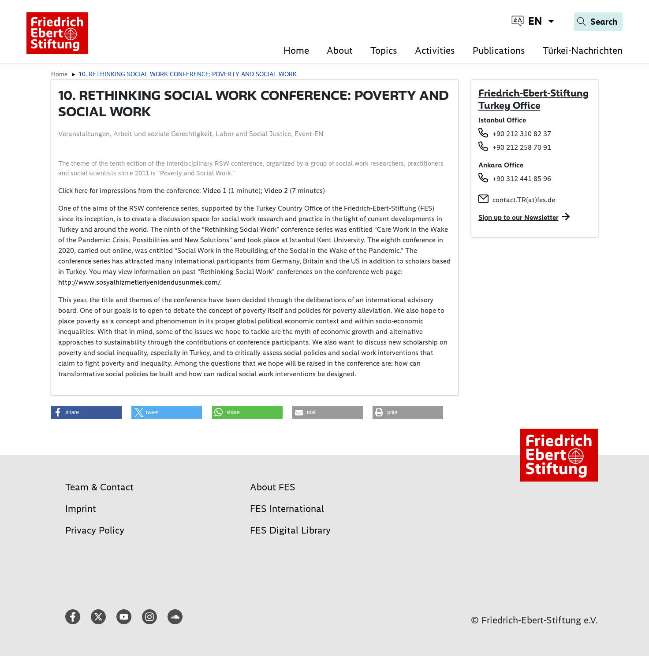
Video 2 (276, 190)
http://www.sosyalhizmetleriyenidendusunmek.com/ (139, 282)
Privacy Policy (94, 530)
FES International (287, 509)
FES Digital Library (290, 530)
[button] (86, 412)
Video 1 (215, 190)
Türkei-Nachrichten (583, 50)
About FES (272, 487)
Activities (435, 50)
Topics (383, 50)
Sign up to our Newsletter (518, 217)
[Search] (598, 21)
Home (296, 50)
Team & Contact (99, 487)
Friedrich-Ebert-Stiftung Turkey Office (533, 99)
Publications (499, 50)
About (340, 50)
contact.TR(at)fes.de (523, 200)
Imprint (80, 509)
